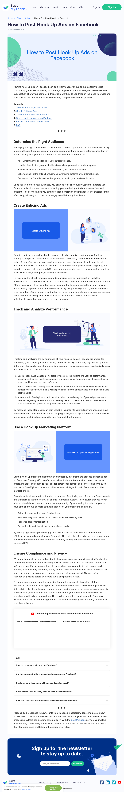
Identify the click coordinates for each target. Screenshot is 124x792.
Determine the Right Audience (31, 107)
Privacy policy (45, 783)
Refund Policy (79, 783)
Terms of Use (62, 783)
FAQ (18, 125)
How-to (55, 7)
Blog (19, 18)
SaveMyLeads (78, 720)
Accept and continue (53, 788)
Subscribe (77, 763)
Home (10, 18)
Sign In (96, 7)
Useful (65, 7)
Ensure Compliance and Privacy (32, 121)
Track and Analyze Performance (32, 114)
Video (81, 7)
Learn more (26, 789)
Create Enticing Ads (26, 111)
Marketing (45, 7)
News (34, 7)
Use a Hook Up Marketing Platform (34, 118)
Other (73, 7)
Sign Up (112, 7)
